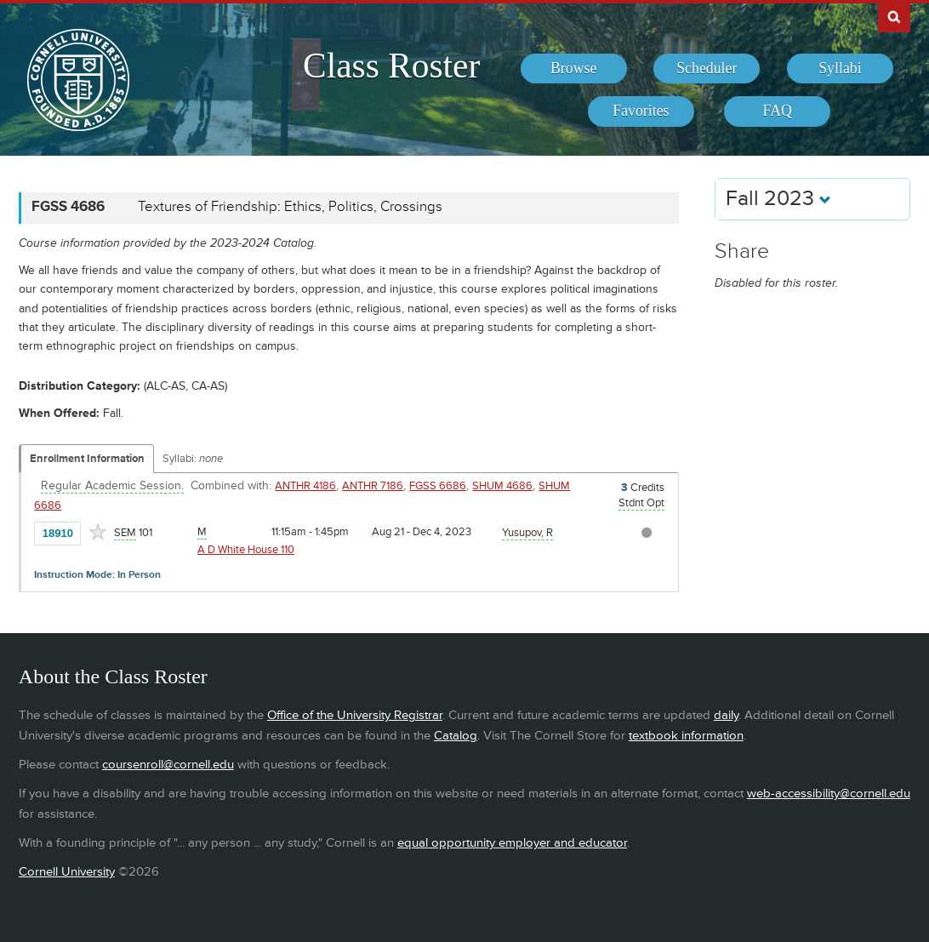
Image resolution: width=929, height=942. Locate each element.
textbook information (686, 736)
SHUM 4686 (502, 486)
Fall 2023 (778, 199)
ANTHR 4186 (305, 486)
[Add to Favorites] (97, 531)
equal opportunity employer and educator (512, 843)
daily (726, 715)
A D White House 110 (245, 550)
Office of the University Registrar (354, 715)
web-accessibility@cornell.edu (828, 793)
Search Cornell (894, 16)
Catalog (455, 736)
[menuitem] (574, 69)
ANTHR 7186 (372, 486)
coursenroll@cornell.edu (168, 764)
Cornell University (67, 872)
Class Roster (391, 65)
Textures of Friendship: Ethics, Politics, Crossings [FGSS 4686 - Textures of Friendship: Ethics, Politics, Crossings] (290, 206)
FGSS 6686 (437, 486)
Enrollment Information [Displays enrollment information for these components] (87, 458)
